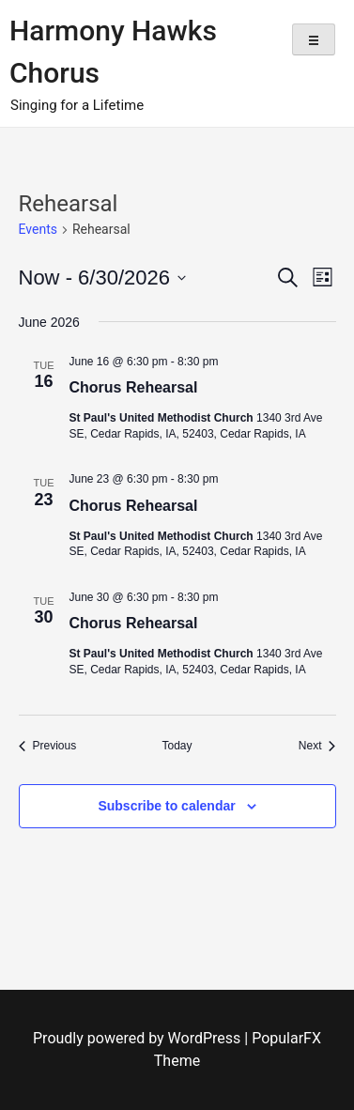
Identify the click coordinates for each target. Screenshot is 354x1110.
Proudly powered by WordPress (138, 1038)
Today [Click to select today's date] (177, 745)
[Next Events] (317, 746)
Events (38, 229)
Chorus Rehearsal (133, 387)
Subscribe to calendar (166, 805)
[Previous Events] (48, 746)
